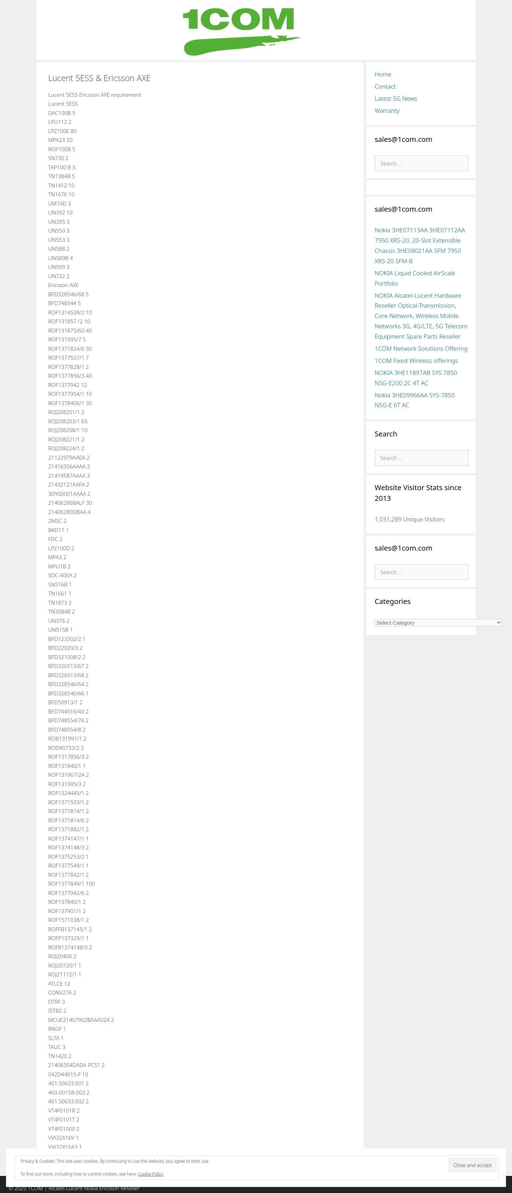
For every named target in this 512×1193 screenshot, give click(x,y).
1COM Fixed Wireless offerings (416, 360)
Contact (385, 86)
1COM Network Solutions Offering (421, 348)
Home (383, 74)
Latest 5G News (396, 98)
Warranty (387, 110)
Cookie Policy (150, 1174)
